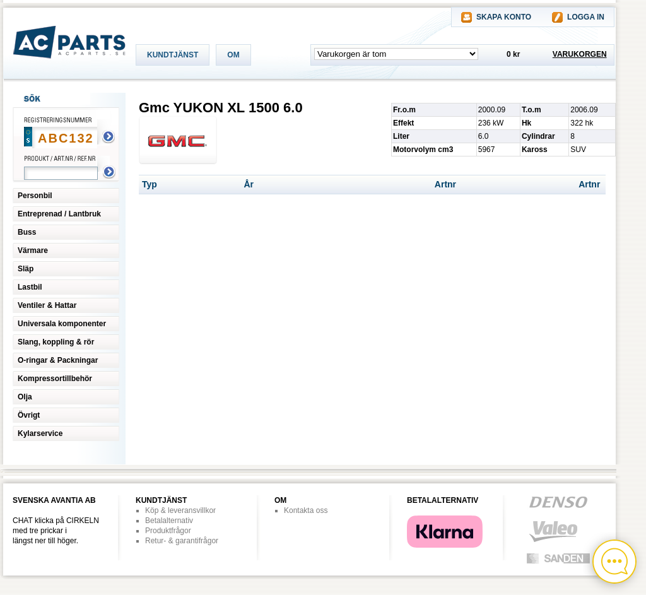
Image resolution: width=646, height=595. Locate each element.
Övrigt (29, 415)
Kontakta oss (305, 510)
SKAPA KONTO (503, 17)
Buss (27, 232)
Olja (25, 396)
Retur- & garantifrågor (181, 540)
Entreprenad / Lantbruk (59, 213)
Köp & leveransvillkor (180, 510)
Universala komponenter (62, 323)
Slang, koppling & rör (56, 342)
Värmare (33, 250)
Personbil (35, 195)
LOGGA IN (585, 17)
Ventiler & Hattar (47, 305)
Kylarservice (40, 433)
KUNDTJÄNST (172, 54)
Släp (25, 268)
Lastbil (30, 287)
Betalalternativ (169, 520)
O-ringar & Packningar (58, 360)
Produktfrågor (168, 530)
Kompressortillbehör (55, 378)
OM (233, 54)
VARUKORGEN (580, 54)
